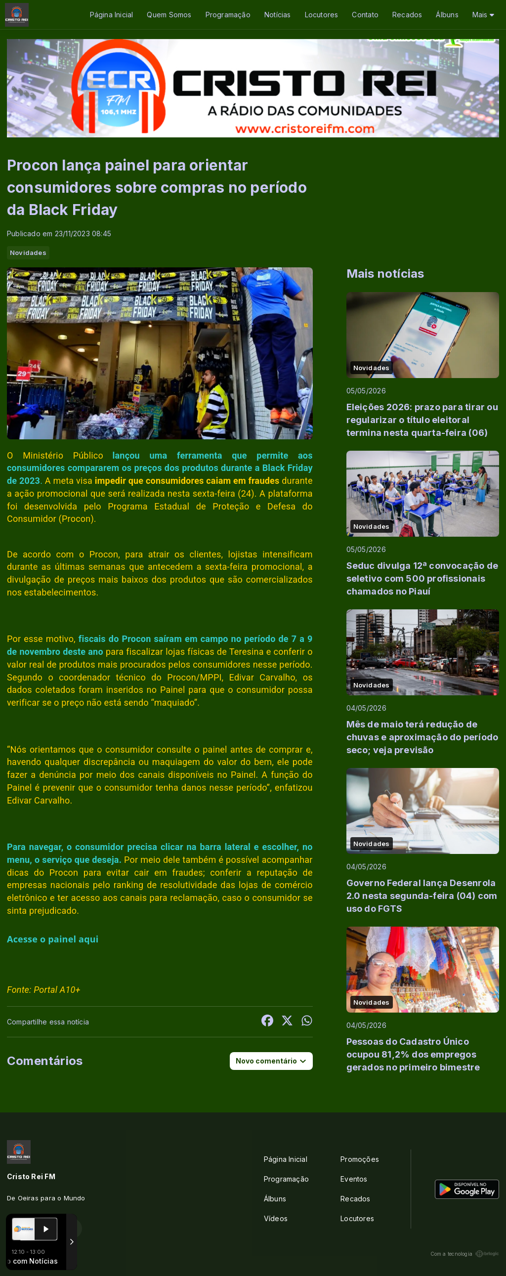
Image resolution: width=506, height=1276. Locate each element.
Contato (365, 14)
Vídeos (276, 1218)
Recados (407, 14)
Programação (228, 14)
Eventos (353, 1179)
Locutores (321, 14)
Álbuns (447, 14)
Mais (483, 14)
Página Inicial (111, 14)
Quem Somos (169, 14)
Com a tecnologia (464, 1253)
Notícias (277, 14)
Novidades (28, 252)
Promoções (359, 1159)
